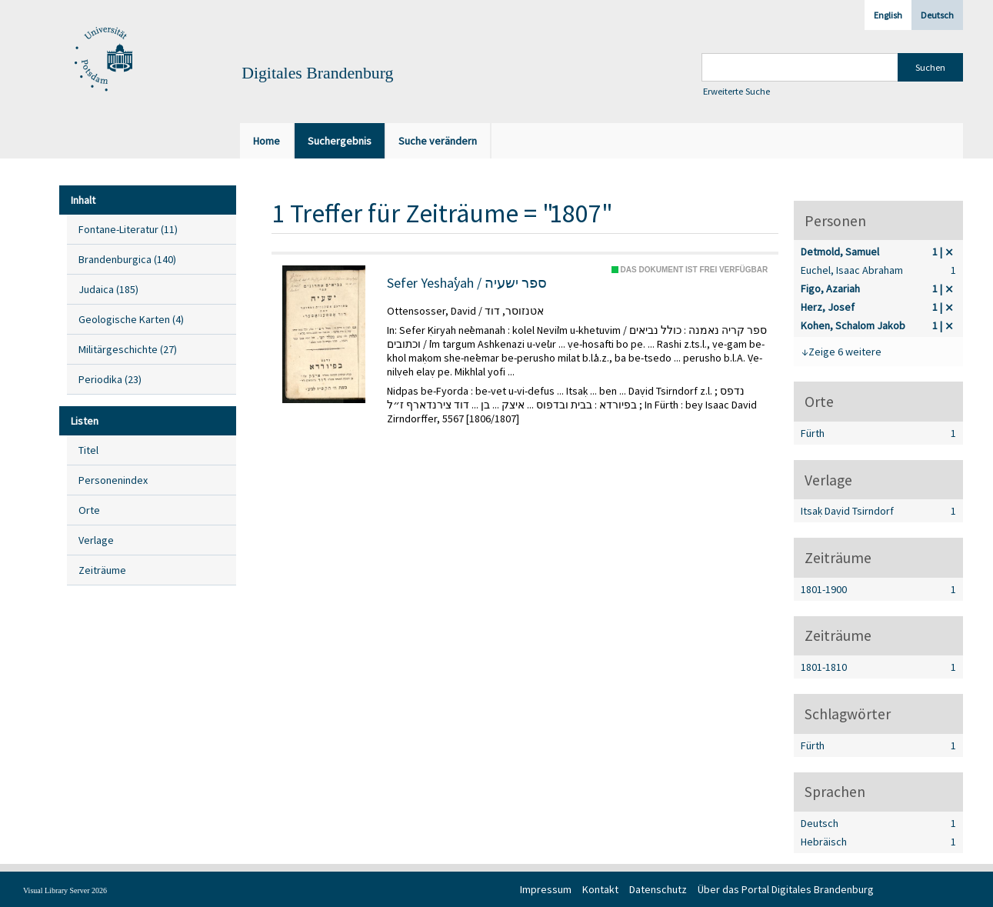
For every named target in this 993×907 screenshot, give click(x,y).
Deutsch (937, 15)
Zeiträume (102, 570)
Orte (89, 510)
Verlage (96, 540)
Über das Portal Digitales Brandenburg (786, 889)
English (888, 15)
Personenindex (113, 480)
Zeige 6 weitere (844, 351)
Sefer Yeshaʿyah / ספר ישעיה (467, 283)
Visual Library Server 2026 (65, 890)
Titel (88, 450)
